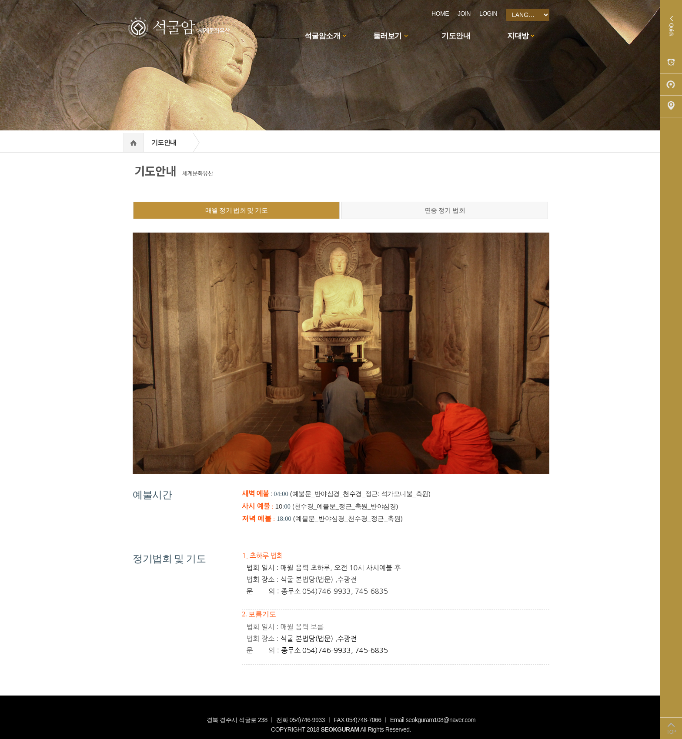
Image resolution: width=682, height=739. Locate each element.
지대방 (518, 36)
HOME (440, 13)
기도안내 (455, 36)
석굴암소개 (322, 36)
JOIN (464, 13)
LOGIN (488, 13)
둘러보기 (387, 36)
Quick (671, 26)
